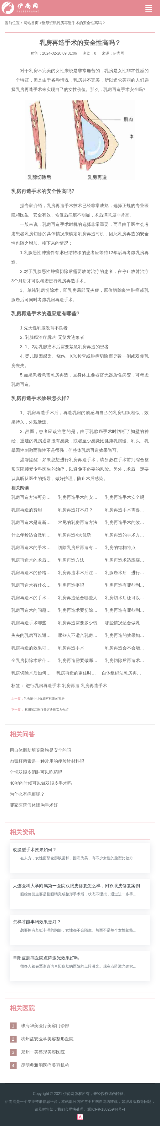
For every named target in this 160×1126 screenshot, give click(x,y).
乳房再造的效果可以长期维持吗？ (44, 647)
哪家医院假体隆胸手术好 (34, 805)
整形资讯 (49, 23)
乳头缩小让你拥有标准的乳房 (44, 698)
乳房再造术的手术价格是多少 (39, 547)
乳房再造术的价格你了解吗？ (39, 572)
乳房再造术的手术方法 (33, 597)
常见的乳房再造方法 (77, 522)
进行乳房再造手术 (43, 685)
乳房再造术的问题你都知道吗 (39, 610)
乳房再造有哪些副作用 (127, 585)
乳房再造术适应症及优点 (129, 560)
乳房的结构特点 (120, 547)
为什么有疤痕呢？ (27, 794)
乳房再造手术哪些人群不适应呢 (42, 622)
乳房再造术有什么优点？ (35, 585)
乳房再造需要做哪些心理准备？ (88, 660)
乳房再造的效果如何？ (127, 635)
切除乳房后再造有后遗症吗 (84, 547)
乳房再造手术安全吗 (124, 497)
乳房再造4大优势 (74, 534)
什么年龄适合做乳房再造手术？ (42, 534)
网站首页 (31, 23)
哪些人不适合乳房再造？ (82, 635)
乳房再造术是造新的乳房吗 (37, 522)
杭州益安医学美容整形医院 (42, 1038)
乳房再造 (71, 685)
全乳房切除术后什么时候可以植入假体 (48, 660)
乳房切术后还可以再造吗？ (131, 597)
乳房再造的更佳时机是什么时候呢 (89, 672)
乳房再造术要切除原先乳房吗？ (88, 610)
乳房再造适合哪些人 (77, 597)
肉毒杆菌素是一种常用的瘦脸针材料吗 (47, 761)
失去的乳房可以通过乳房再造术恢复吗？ (50, 635)
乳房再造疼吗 (71, 585)
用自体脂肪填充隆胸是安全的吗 (40, 750)
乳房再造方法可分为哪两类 (37, 497)
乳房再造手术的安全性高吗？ (81, 23)
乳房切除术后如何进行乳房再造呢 (44, 672)
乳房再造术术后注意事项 (82, 572)
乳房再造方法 (71, 560)
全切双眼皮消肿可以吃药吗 (36, 772)
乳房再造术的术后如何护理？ (39, 560)
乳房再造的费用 (26, 509)
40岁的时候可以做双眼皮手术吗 (41, 783)
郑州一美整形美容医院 (37, 1051)
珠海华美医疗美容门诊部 (39, 1025)
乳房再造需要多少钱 (77, 622)
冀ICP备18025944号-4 (106, 1109)
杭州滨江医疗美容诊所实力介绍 (47, 709)
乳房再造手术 (71, 647)
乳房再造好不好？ (75, 509)
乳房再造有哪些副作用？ (129, 610)
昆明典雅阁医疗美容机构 (39, 1065)
